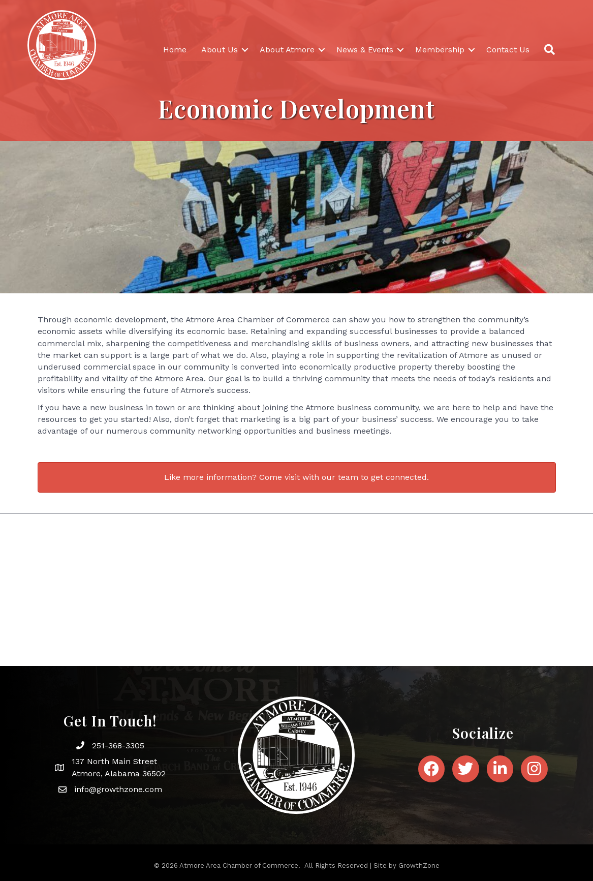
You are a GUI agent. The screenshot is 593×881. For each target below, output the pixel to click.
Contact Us (507, 49)
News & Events (364, 49)
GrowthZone (419, 865)
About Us (219, 49)
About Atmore (287, 49)
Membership (439, 49)
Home (174, 49)
